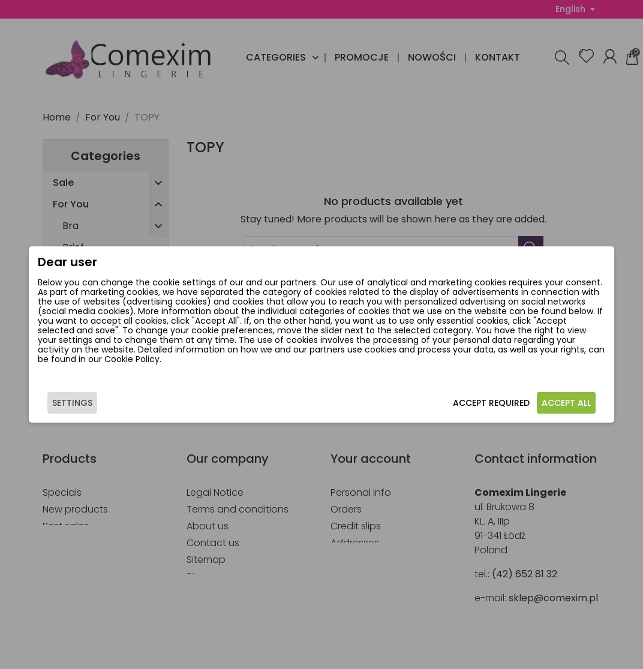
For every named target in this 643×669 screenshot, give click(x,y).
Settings (72, 403)
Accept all (566, 403)
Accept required (491, 403)
